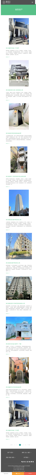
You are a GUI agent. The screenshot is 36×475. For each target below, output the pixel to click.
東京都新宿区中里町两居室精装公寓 (15, 303)
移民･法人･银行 (26, 452)
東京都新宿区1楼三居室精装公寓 (14, 90)
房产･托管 (10, 452)
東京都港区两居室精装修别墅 (13, 133)
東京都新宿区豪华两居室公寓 (13, 219)
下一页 (29, 444)
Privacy (16, 471)
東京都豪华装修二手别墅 (12, 48)
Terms (14, 471)
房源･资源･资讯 (10, 457)
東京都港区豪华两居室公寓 (13, 263)
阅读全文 (7, 100)
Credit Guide (23, 471)
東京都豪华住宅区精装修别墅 (13, 387)
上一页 (11, 444)
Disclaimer (19, 471)
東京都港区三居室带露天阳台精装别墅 (16, 176)
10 (25, 444)
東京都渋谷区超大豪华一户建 (13, 344)
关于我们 (26, 457)
